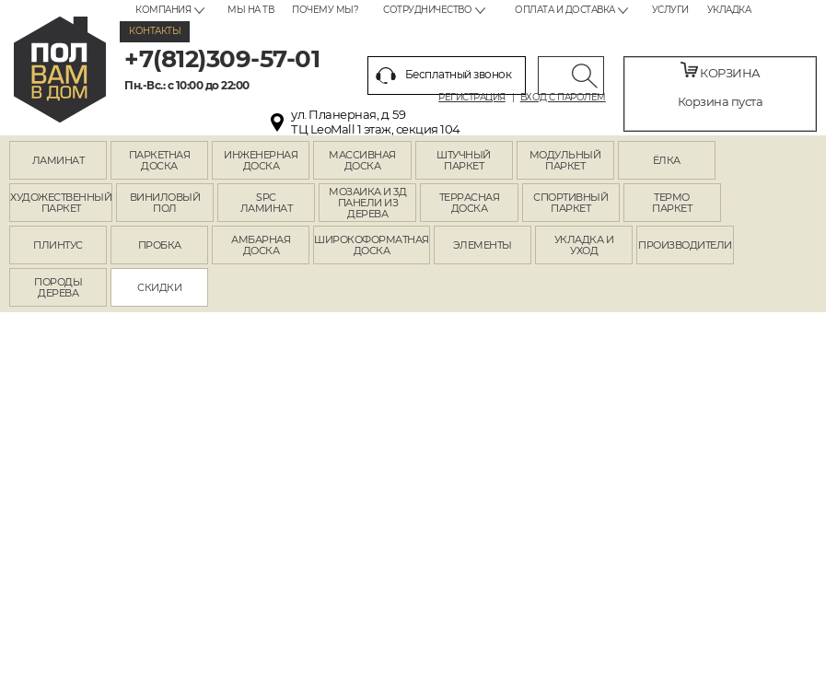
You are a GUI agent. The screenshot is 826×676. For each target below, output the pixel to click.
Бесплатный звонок (444, 75)
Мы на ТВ (250, 10)
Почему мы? (325, 10)
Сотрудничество (427, 10)
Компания (163, 10)
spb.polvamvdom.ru (60, 69)
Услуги (670, 10)
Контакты (154, 31)
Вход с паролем (563, 97)
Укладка (729, 10)
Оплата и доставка (565, 10)
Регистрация (472, 97)
